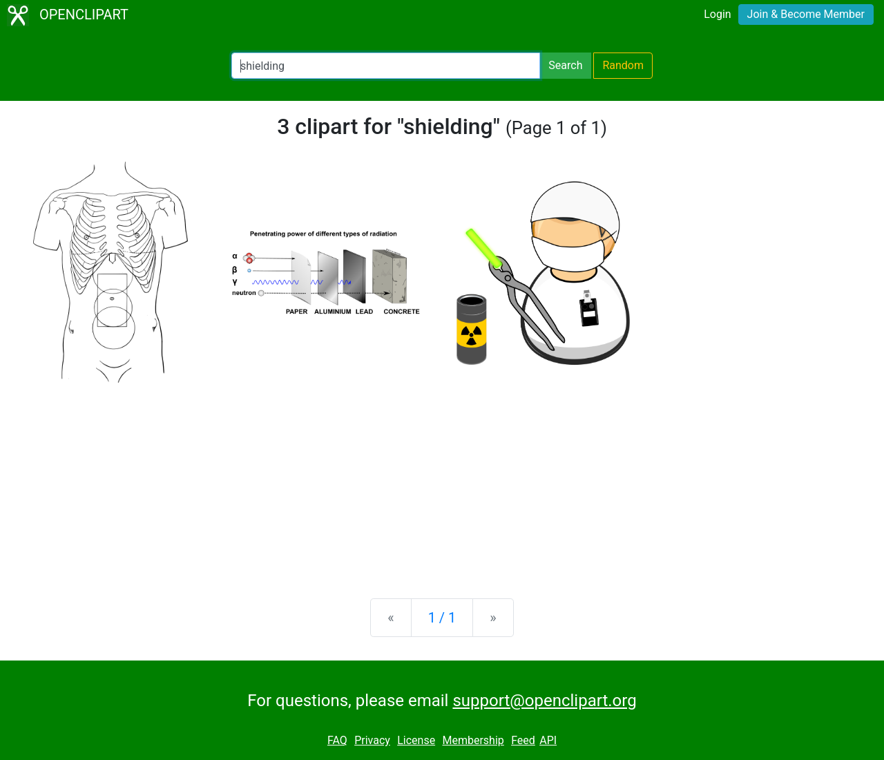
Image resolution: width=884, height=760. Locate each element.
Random (623, 65)
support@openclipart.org (544, 700)
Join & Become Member (806, 14)
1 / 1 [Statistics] (442, 617)
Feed (523, 740)
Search (565, 65)
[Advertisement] (442, 479)
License (416, 740)
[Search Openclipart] (385, 66)
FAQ (337, 740)
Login (717, 14)
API (548, 740)
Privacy (372, 740)
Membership (472, 740)
